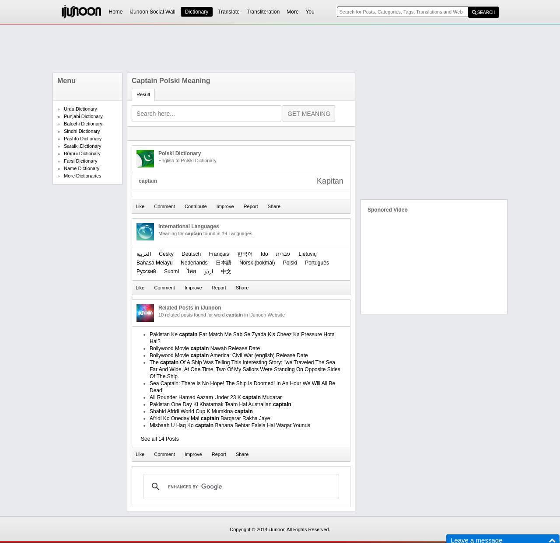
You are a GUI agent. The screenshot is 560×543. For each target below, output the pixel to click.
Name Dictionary (81, 168)
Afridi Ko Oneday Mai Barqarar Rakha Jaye (210, 418)
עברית (283, 254)
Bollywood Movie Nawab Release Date (205, 348)
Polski (290, 263)
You (310, 12)
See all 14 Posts (160, 439)
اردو (208, 271)
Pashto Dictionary (83, 138)
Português (317, 263)
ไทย (191, 271)
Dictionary (196, 12)
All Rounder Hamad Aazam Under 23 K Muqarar (216, 397)
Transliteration (263, 12)
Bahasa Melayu (154, 263)
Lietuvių (307, 254)
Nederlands (194, 263)
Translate (229, 12)
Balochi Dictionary (83, 123)
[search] (240, 486)
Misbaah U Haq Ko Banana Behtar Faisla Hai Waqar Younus (230, 425)
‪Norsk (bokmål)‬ (257, 263)
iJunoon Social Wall (152, 12)
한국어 (245, 254)
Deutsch (191, 254)
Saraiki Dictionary (83, 146)
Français (219, 254)
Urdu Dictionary (80, 108)
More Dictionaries (83, 175)
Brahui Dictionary (82, 153)
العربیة (143, 254)
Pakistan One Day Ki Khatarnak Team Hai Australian (220, 404)
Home (116, 12)
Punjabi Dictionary (83, 116)
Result (143, 94)
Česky (166, 254)
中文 (226, 271)
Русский (146, 271)
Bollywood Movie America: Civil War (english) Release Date (229, 355)
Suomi (171, 271)
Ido (264, 254)
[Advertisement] (280, 48)
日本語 (223, 263)
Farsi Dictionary (80, 161)
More (292, 12)
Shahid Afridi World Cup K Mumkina (201, 411)
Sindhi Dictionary (82, 131)
